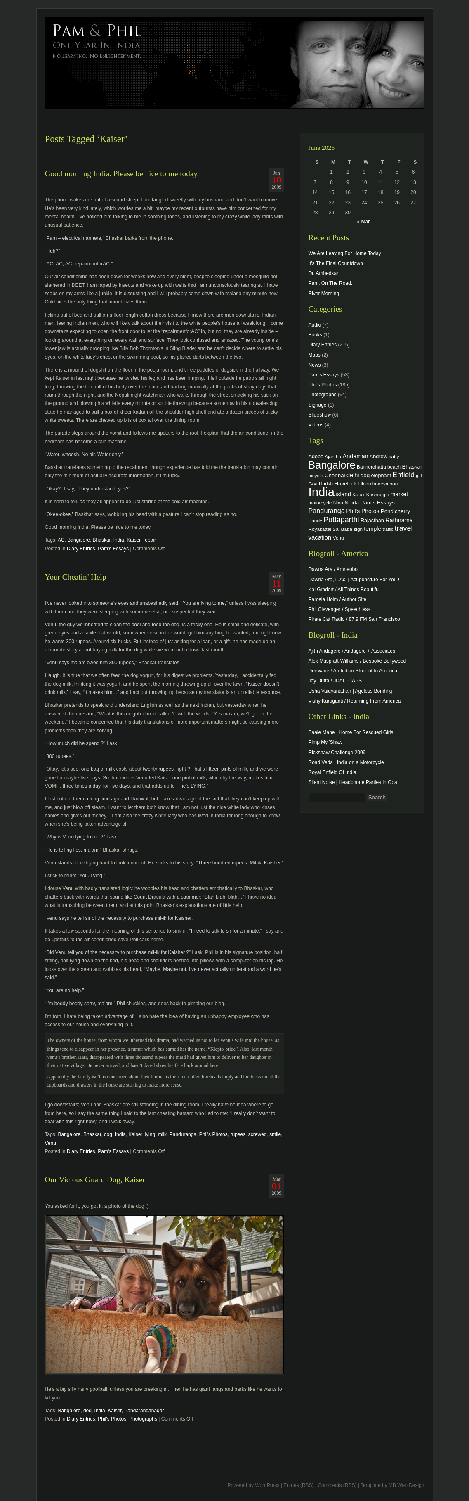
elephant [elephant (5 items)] (381, 475)
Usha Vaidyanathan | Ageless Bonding (350, 691)
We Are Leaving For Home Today (345, 253)
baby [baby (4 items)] (394, 456)
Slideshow (320, 415)
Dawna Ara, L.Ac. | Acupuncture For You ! (354, 579)
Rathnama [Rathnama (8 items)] (399, 520)
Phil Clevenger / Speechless (339, 609)
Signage (318, 405)
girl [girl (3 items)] (419, 475)
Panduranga (183, 1134)
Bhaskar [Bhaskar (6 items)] (412, 467)
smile (275, 1134)
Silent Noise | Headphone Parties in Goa (353, 782)
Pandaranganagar (144, 1410)
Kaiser (133, 540)
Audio (315, 325)
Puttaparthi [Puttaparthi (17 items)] (341, 520)
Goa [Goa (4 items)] (313, 483)
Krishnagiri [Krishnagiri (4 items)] (377, 494)
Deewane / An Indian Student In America (353, 671)
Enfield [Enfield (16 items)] (403, 475)
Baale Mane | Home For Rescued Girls (351, 732)
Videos (316, 425)
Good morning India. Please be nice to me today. (122, 173)
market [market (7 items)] (399, 494)
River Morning (324, 293)
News (315, 365)
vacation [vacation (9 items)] (320, 537)
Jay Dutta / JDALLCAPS (335, 681)
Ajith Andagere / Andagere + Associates (352, 651)
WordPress (267, 1485)
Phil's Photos (213, 1134)
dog (108, 1134)
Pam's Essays (113, 549)
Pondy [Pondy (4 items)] (315, 520)
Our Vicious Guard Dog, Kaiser (95, 1179)
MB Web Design (406, 1485)
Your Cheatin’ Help (75, 577)
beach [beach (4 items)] (394, 466)
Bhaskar (102, 540)
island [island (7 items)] (343, 494)
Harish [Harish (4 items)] (326, 483)
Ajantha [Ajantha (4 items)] (333, 456)
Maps (315, 355)
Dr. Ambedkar (324, 273)
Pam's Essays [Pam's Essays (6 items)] (377, 503)
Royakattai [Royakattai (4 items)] (320, 529)
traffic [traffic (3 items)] (388, 529)
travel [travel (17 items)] (404, 528)
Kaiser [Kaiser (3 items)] (358, 494)
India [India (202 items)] (322, 492)
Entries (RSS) (298, 1485)
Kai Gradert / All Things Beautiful (344, 589)
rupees (237, 1134)
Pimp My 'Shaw (325, 742)
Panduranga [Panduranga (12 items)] (327, 510)
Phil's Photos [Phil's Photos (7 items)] (362, 511)
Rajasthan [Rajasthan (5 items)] (372, 520)
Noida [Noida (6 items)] (351, 503)
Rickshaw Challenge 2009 (337, 752)
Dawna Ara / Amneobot (334, 569)
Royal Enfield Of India (332, 772)
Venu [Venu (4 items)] (338, 537)
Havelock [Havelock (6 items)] (345, 484)
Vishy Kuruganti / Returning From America (355, 701)
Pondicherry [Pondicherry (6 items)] (395, 511)
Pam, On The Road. (331, 283)
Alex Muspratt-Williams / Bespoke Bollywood (357, 661)
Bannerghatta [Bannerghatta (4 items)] (371, 466)
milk (162, 1134)
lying (150, 1134)
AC (61, 540)
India (118, 540)
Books (315, 335)
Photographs (143, 1419)
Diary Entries (81, 549)
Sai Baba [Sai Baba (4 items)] (342, 529)
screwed (257, 1134)
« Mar (363, 222)
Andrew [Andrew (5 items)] (378, 456)
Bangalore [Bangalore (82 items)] (332, 465)
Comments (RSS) (337, 1485)
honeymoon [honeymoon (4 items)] (385, 483)
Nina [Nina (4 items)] (338, 502)
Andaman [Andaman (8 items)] (355, 456)
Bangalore (78, 540)
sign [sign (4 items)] (358, 529)
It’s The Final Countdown (336, 263)
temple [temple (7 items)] (372, 529)
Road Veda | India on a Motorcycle (346, 762)
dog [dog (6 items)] (365, 475)
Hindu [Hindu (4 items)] (364, 483)
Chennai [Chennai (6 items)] (335, 475)
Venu (50, 1143)
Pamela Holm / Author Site (338, 599)
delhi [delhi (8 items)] (352, 475)
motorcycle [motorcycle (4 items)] (320, 502)
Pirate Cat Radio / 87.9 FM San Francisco (354, 619)
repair (149, 540)
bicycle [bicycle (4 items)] (316, 475)
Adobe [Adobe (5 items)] (316, 456)
